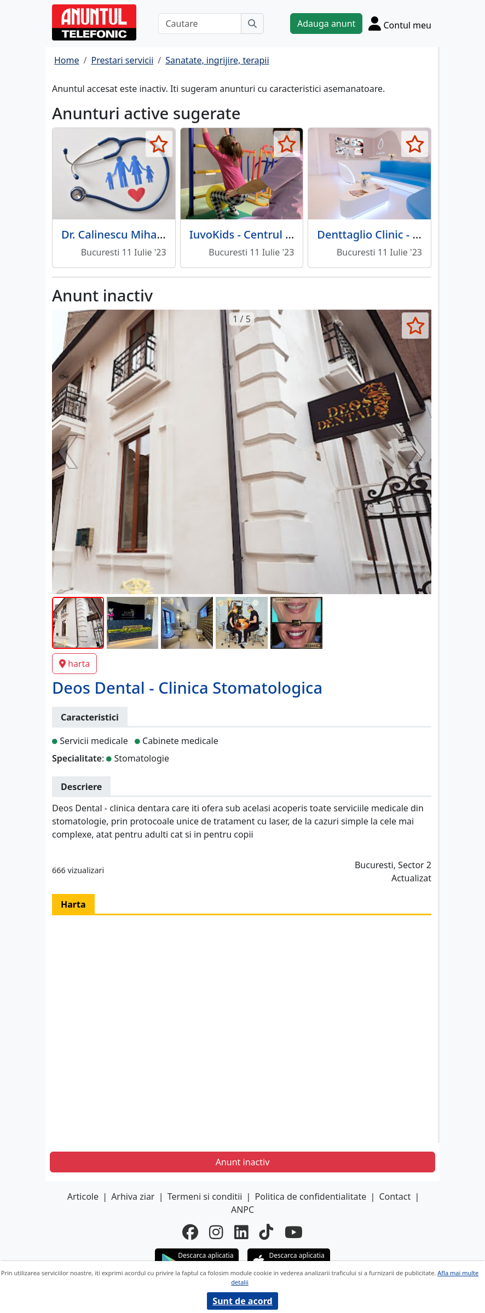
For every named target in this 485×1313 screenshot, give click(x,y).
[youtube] (294, 1233)
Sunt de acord (242, 1301)
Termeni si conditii (205, 1196)
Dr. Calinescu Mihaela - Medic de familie (164, 234)
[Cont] (400, 23)
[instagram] (216, 1233)
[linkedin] (241, 1233)
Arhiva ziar (132, 1196)
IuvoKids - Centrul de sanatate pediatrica (295, 234)
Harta (73, 904)
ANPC (242, 1210)
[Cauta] (252, 23)
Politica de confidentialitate (311, 1196)
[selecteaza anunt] (159, 144)
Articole (83, 1196)
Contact (395, 1196)
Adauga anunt (326, 24)
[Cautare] (199, 23)
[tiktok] (266, 1233)
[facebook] (190, 1233)
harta (74, 664)
